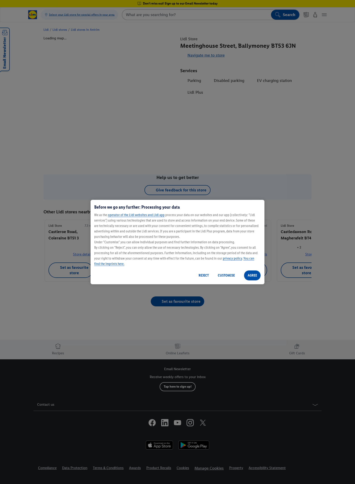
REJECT (204, 275)
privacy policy (232, 258)
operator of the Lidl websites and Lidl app (136, 215)
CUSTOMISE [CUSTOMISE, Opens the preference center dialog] (226, 275)
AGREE (252, 275)
